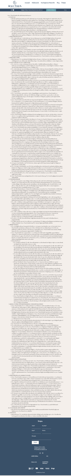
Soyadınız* (44, 425)
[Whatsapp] (11, 10)
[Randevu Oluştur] (51, 10)
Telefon (43, 430)
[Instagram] (13, 10)
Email (33, 430)
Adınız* (33, 425)
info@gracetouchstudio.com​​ (41, 449)
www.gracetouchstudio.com (44, 41)
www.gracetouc (37, 22)
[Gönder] (35, 442)
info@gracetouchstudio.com (19, 370)
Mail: (35, 449)
